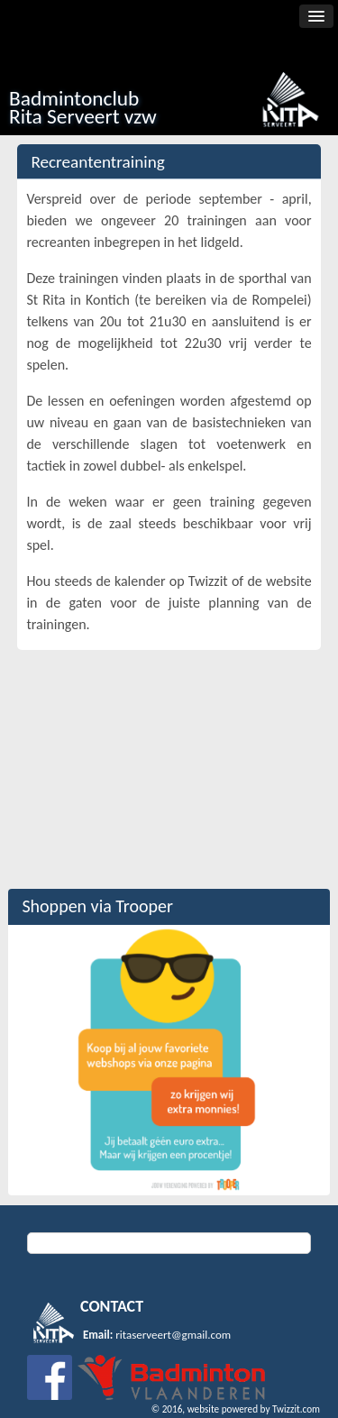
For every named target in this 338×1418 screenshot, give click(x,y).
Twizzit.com (296, 1409)
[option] (168, 1060)
